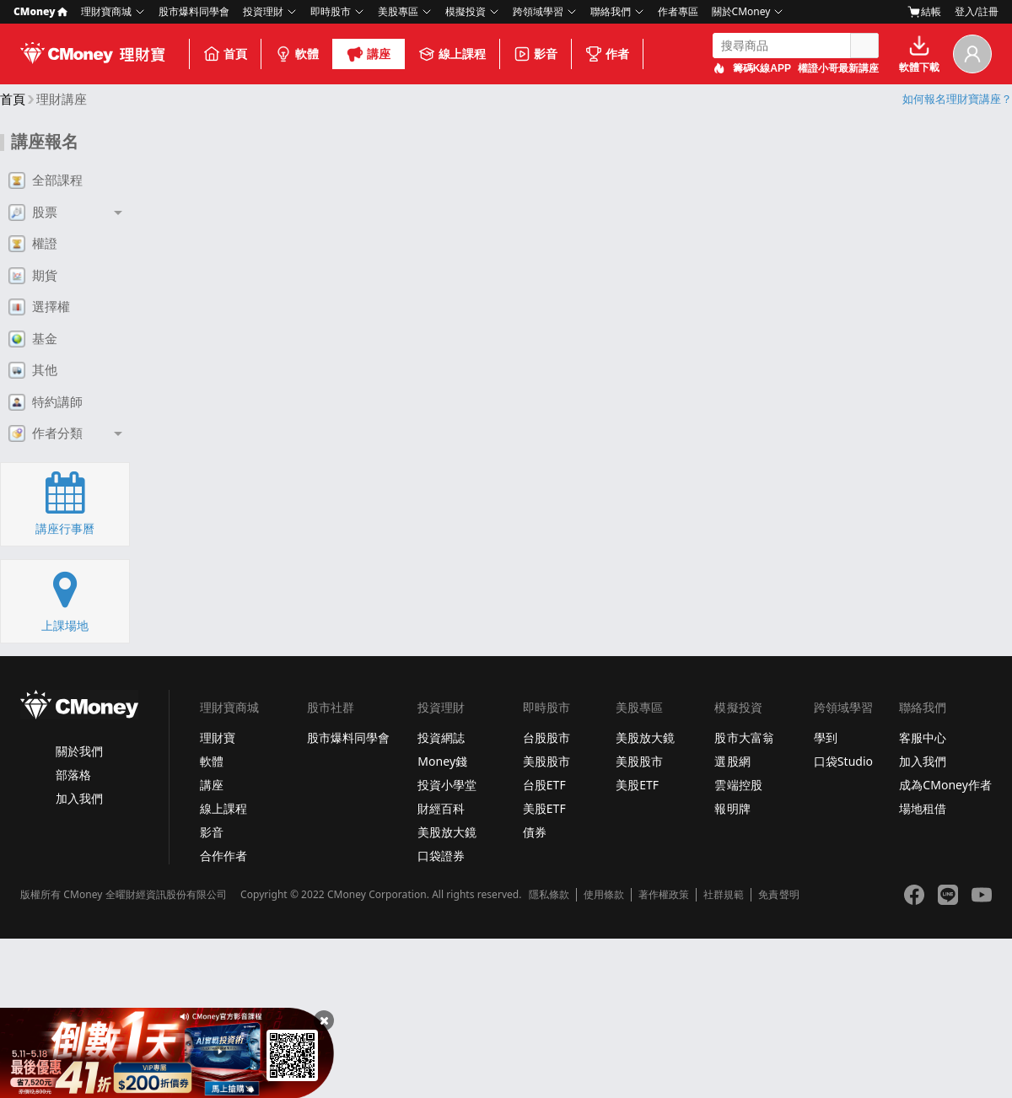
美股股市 (546, 761)
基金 (32, 339)
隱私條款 (549, 895)
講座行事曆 (65, 503)
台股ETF (544, 785)
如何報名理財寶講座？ (957, 99)
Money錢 (442, 761)
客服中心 (922, 737)
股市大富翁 (743, 737)
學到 (825, 737)
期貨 (32, 275)
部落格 (73, 775)
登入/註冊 (977, 11)
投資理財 (263, 11)
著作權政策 (663, 895)
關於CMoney (741, 11)
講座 (368, 54)
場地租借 (922, 808)
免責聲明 (778, 895)
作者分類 (45, 433)
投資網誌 (441, 737)
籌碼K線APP (762, 68)
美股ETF (544, 808)
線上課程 (452, 54)
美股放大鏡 (446, 832)
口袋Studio (843, 761)
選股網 (732, 761)
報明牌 (732, 808)
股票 (32, 212)
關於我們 (79, 751)
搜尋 (864, 45)
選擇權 (39, 307)
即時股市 (330, 11)
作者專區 (678, 11)
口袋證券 (441, 856)
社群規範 (723, 895)
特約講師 (45, 402)
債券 (534, 832)
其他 (32, 370)
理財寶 (217, 737)
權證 (32, 243)
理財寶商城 (106, 11)
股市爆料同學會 (194, 11)
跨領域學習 (538, 11)
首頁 (225, 54)
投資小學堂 (446, 785)
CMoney (40, 11)
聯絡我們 (610, 11)
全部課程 (45, 180)
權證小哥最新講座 (838, 68)
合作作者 (223, 856)
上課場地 (65, 600)
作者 (607, 54)
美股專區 (398, 11)
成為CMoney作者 (945, 785)
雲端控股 (738, 785)
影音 (535, 54)
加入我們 (79, 798)
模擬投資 (465, 11)
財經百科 (441, 808)
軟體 (297, 54)
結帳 (924, 12)
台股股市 (546, 737)
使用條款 (604, 895)
